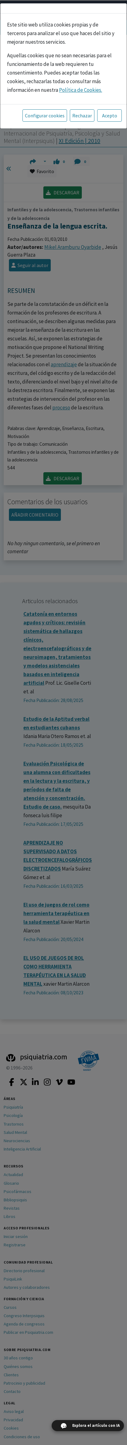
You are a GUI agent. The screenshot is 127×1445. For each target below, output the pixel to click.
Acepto (109, 115)
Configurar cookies (45, 115)
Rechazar (82, 115)
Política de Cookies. (80, 90)
